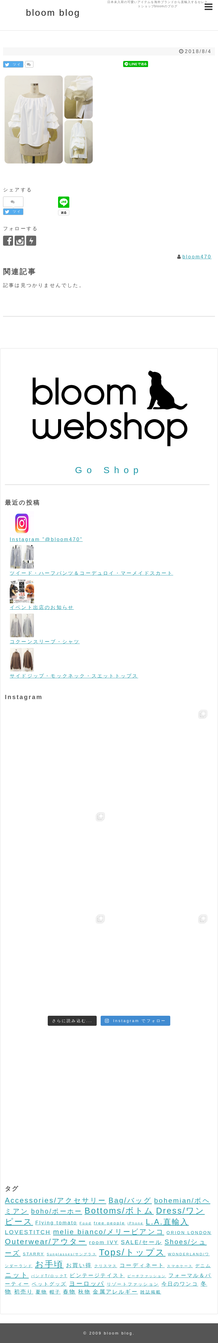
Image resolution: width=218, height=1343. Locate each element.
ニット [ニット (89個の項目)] (17, 1275)
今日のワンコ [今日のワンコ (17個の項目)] (179, 1284)
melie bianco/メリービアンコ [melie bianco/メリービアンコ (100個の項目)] (108, 1232)
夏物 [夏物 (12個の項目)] (41, 1291)
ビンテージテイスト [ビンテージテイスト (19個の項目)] (97, 1275)
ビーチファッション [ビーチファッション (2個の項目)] (146, 1276)
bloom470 (197, 256)
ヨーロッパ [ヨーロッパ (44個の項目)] (86, 1283)
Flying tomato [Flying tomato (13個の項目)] (56, 1222)
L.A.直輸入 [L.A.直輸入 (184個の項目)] (167, 1221)
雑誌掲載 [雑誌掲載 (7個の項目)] (150, 1292)
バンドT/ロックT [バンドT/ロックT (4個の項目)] (49, 1276)
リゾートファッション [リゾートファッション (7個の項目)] (133, 1284)
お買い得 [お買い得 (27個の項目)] (79, 1265)
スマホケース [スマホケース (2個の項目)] (180, 1266)
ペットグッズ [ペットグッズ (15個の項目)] (49, 1284)
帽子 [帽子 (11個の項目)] (55, 1291)
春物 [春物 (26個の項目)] (69, 1291)
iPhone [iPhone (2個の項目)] (135, 1223)
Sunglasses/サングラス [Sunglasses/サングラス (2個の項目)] (72, 1254)
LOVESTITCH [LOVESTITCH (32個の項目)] (28, 1232)
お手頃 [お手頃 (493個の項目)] (49, 1264)
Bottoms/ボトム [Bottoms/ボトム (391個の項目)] (119, 1210)
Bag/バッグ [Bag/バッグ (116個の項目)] (130, 1200)
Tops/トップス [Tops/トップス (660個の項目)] (132, 1252)
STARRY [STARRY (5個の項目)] (33, 1254)
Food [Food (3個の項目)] (86, 1223)
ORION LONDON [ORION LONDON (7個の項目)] (189, 1232)
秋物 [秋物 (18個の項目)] (84, 1292)
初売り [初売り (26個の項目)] (23, 1291)
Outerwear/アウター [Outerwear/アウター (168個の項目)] (46, 1241)
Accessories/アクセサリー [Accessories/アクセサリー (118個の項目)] (55, 1200)
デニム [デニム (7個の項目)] (203, 1265)
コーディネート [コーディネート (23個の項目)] (141, 1265)
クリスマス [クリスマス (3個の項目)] (105, 1266)
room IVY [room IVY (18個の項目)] (104, 1242)
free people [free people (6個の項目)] (109, 1223)
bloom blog (53, 13)
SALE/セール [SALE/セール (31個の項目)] (141, 1242)
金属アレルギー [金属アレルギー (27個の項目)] (115, 1291)
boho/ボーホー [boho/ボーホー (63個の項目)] (56, 1211)
